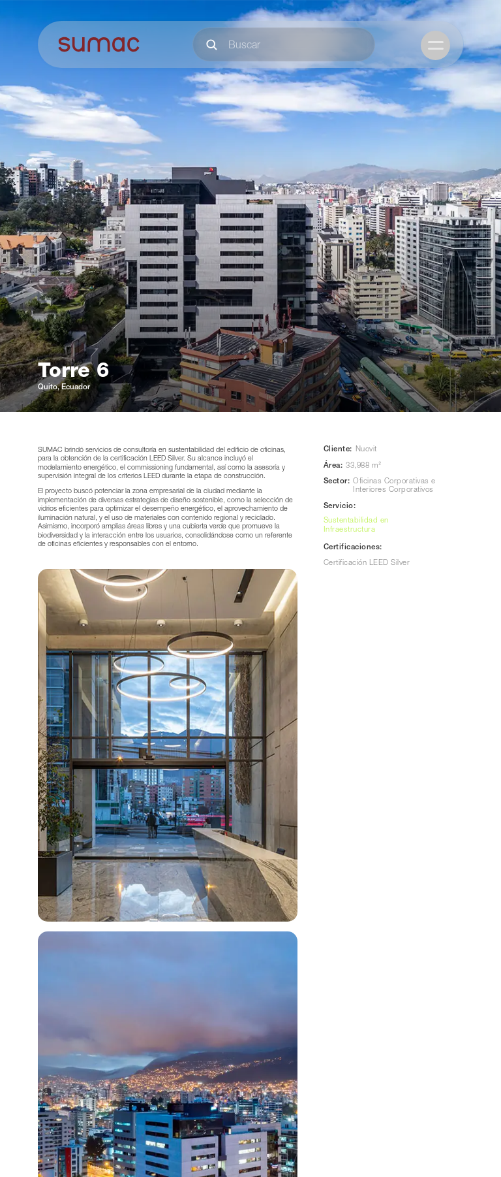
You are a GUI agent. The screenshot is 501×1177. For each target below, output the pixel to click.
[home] (99, 44)
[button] (435, 45)
